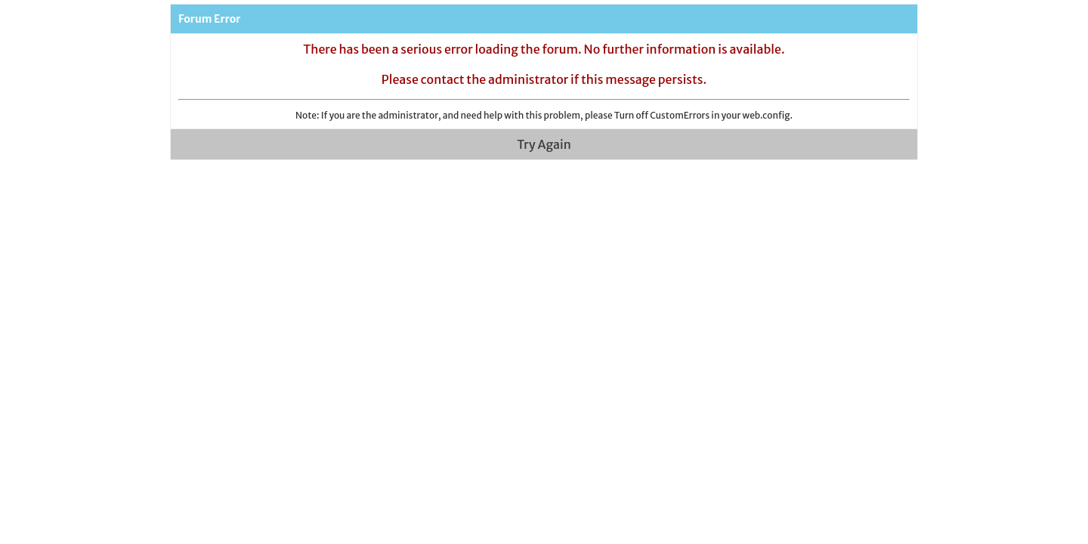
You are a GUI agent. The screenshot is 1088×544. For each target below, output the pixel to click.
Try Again (544, 144)
